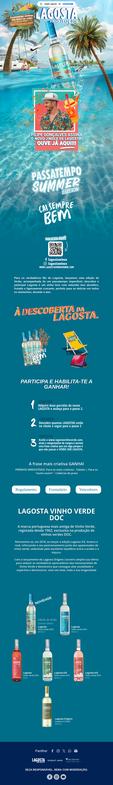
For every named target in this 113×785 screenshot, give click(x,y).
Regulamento (26, 489)
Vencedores (88, 489)
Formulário (58, 489)
